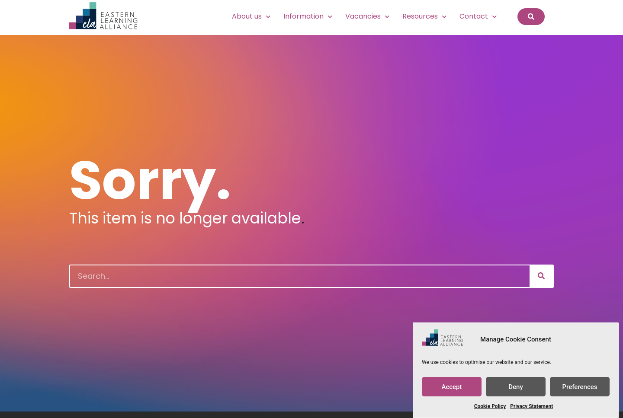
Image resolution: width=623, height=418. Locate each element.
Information (307, 16)
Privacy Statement (531, 406)
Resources (424, 16)
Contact (478, 16)
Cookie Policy (490, 406)
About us (251, 16)
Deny (515, 387)
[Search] (541, 276)
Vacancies (367, 16)
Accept (451, 387)
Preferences (579, 387)
